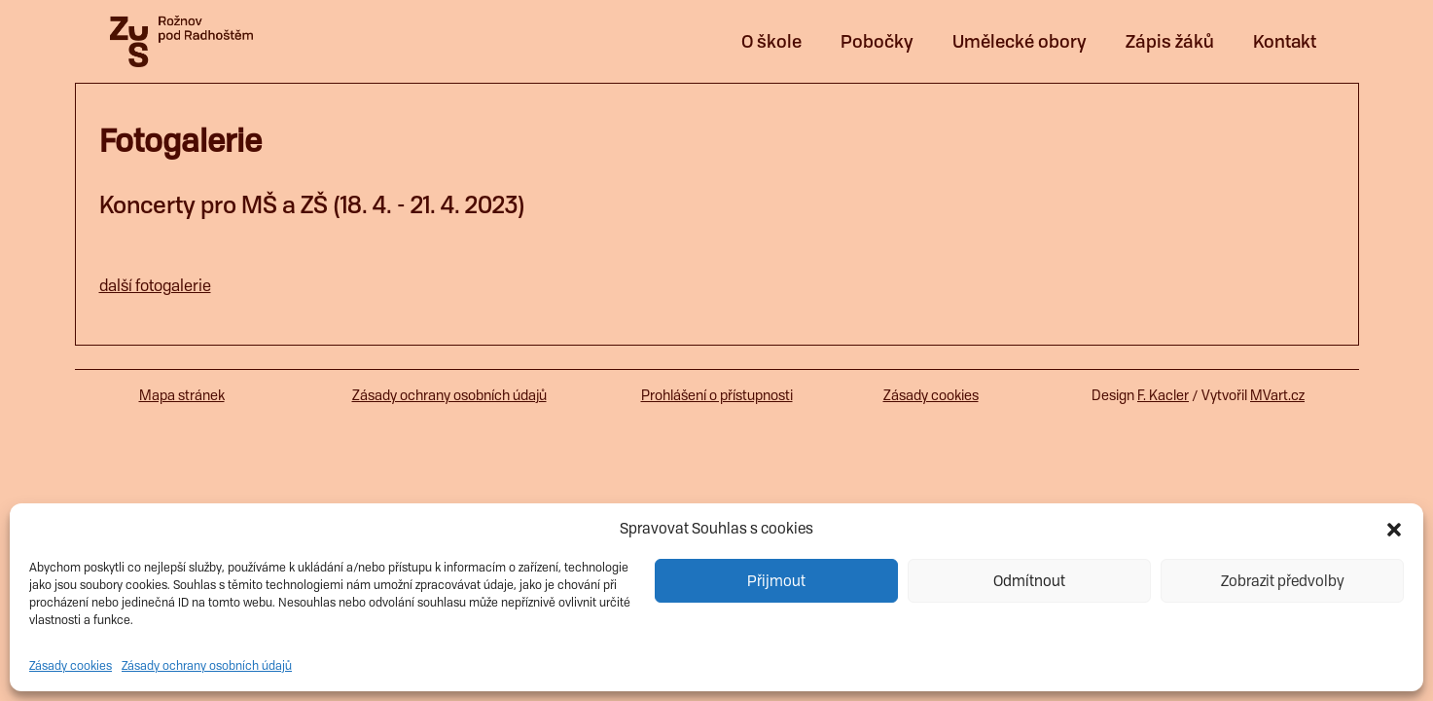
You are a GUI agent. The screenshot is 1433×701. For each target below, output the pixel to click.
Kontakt (1284, 41)
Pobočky (877, 41)
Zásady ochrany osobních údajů (207, 665)
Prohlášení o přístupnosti (717, 395)
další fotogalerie (155, 286)
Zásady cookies (70, 665)
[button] (1394, 528)
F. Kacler (1163, 395)
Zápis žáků (1170, 41)
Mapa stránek (182, 395)
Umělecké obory (1019, 41)
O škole (771, 41)
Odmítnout (1029, 581)
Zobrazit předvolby (1282, 581)
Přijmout (776, 581)
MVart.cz (1277, 395)
